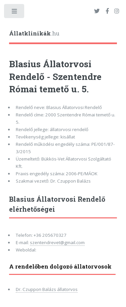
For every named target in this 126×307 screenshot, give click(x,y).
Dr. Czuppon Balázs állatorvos (47, 289)
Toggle (14, 12)
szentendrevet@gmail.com (57, 242)
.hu (34, 33)
